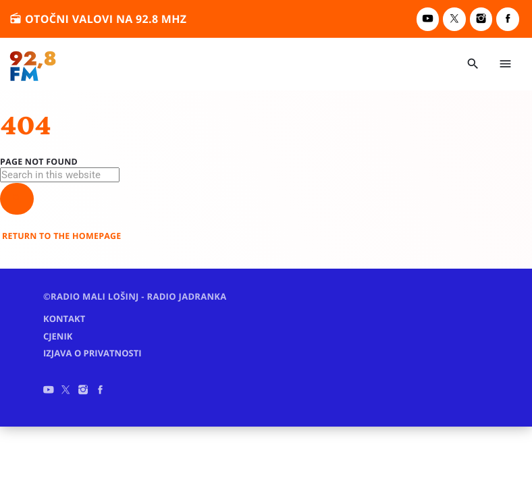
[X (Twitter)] (454, 19)
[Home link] (33, 64)
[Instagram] (481, 19)
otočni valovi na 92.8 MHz (97, 18)
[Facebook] (507, 19)
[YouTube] (428, 19)
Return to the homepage (62, 236)
